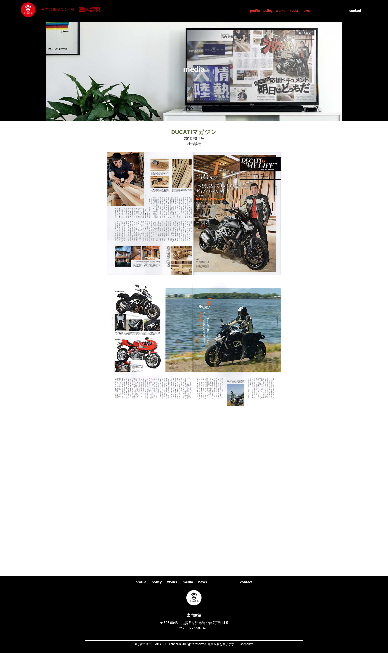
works (280, 11)
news (305, 11)
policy (268, 11)
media (293, 11)
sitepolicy (246, 644)
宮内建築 (71, 11)
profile (255, 11)
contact (355, 11)
